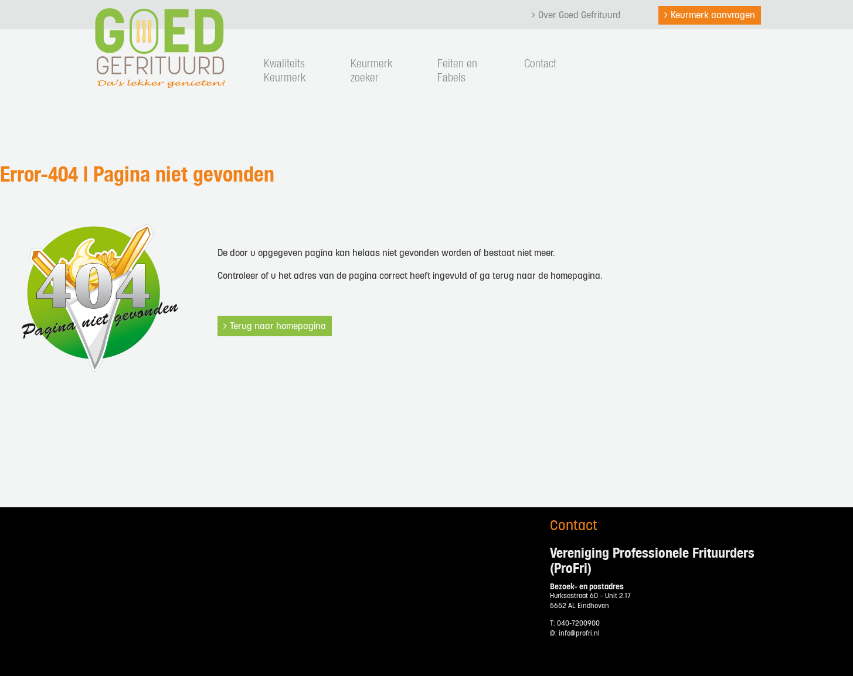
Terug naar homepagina (278, 327)
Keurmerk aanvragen (713, 16)
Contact (540, 64)
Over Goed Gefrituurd (579, 16)
